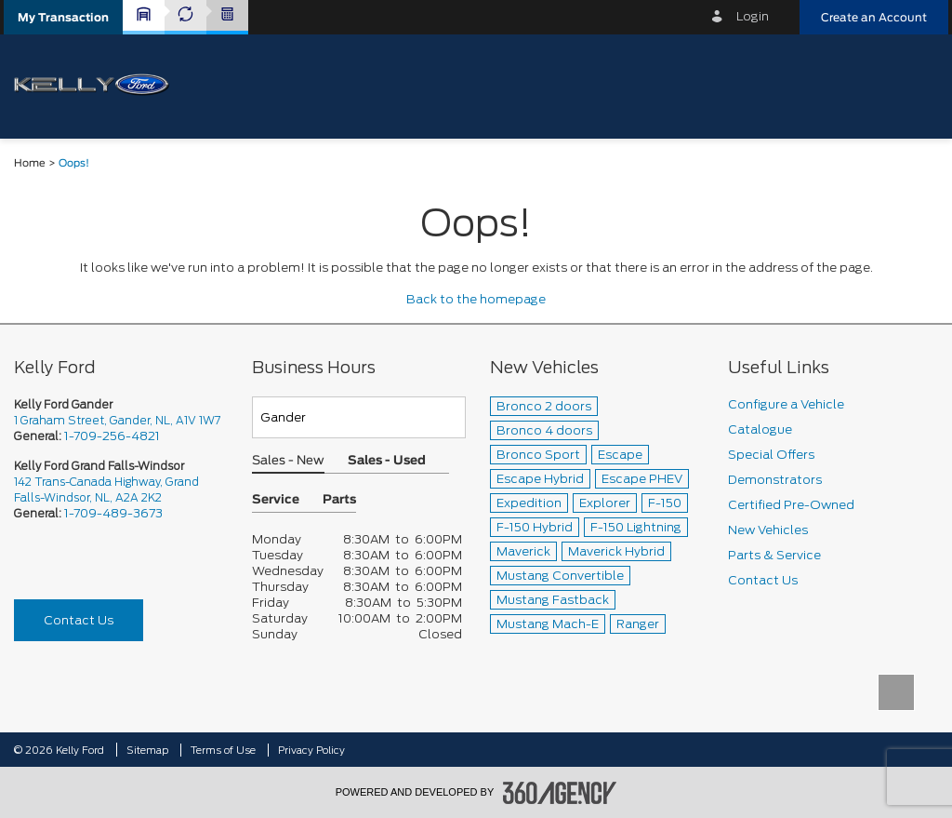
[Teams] (359, 417)
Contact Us (78, 620)
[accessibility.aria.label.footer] (559, 793)
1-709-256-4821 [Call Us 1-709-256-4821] (112, 436)
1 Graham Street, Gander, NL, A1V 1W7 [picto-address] (117, 420)
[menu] (915, 85)
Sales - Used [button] (387, 461)
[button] (63, 17)
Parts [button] (339, 500)
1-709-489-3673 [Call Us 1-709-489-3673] (113, 513)
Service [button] (275, 500)
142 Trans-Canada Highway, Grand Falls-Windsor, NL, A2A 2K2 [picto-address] (106, 489)
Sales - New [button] (288, 461)
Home (30, 163)
